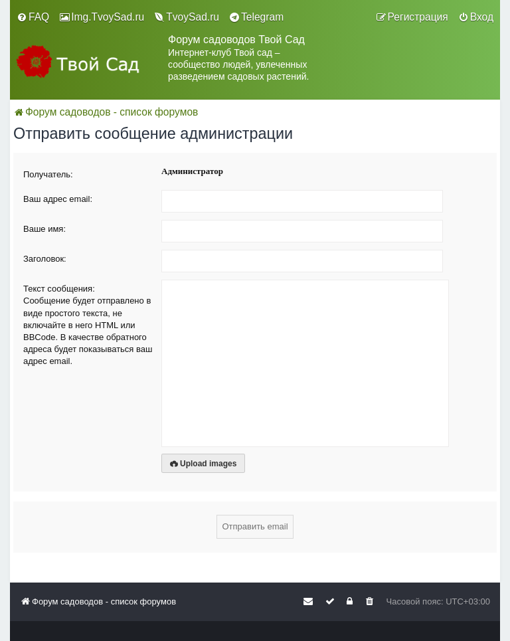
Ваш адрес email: (57, 199)
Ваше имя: (44, 229)
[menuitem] (33, 17)
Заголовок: (44, 259)
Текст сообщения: (59, 289)
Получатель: (48, 174)
